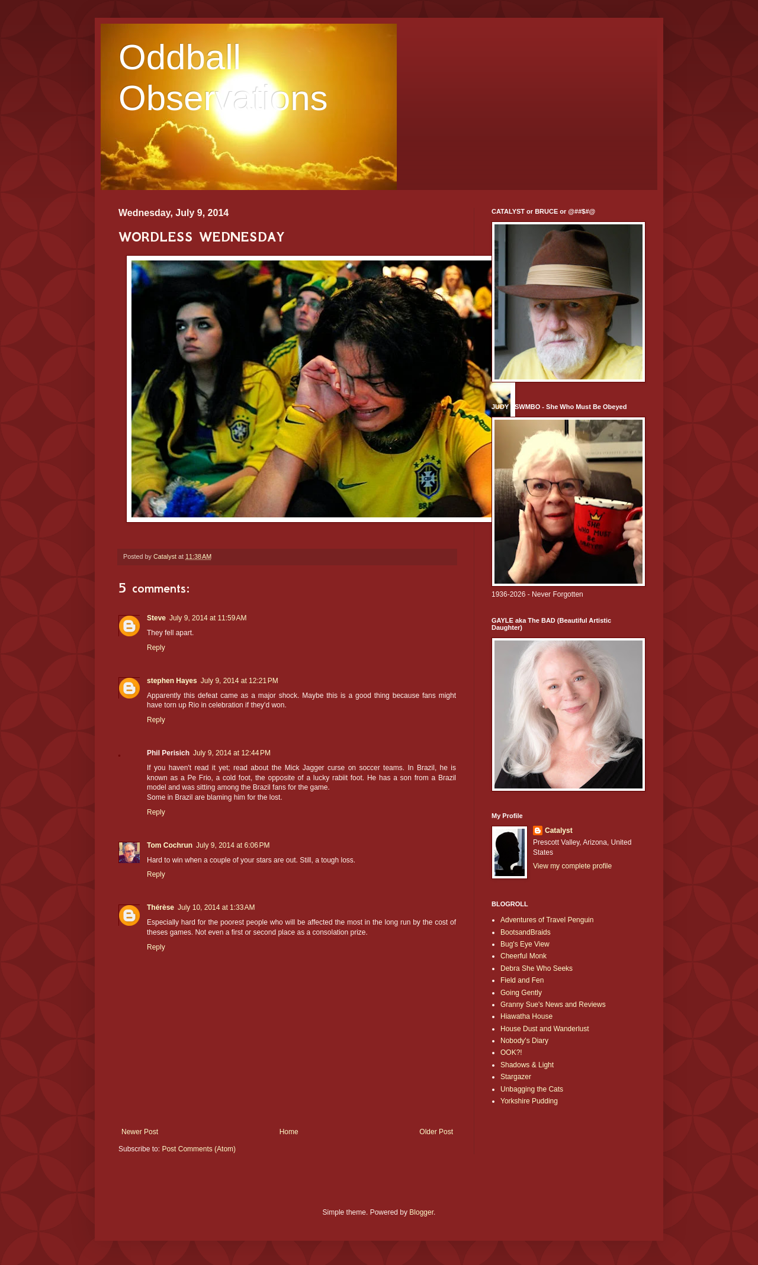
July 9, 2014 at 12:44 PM (232, 753)
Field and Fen (522, 980)
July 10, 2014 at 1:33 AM (216, 907)
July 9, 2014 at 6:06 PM (232, 845)
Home (289, 1132)
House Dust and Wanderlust (544, 1029)
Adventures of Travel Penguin (546, 920)
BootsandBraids (525, 932)
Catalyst (559, 830)
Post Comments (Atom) (199, 1149)
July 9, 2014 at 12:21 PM (239, 681)
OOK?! (511, 1052)
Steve (156, 618)
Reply (156, 647)
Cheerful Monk (523, 956)
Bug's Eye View (525, 944)
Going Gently (521, 993)
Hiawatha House (526, 1016)
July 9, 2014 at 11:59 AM (207, 618)
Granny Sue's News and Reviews (553, 1004)
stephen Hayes (172, 681)
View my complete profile (572, 866)
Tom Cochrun (169, 845)
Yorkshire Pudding (529, 1101)
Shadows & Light (527, 1065)
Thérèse (160, 907)
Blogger (421, 1212)
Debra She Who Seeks (536, 968)
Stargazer (515, 1077)
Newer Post (139, 1132)
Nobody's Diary (524, 1041)
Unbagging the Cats (531, 1089)
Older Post (436, 1132)
